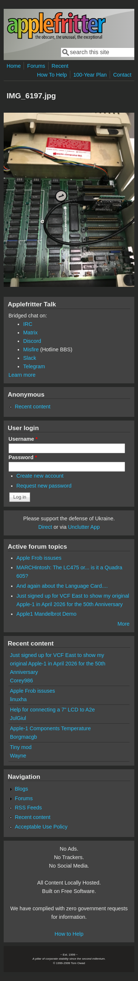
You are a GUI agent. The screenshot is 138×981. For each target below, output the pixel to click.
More (123, 624)
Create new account (40, 476)
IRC (27, 324)
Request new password (44, 486)
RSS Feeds (28, 808)
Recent (60, 66)
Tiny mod (21, 747)
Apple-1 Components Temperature (50, 728)
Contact (122, 75)
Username (23, 439)
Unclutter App (84, 527)
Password (22, 457)
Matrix (30, 332)
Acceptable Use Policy (41, 827)
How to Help (68, 934)
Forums (36, 66)
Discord (32, 341)
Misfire (31, 349)
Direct (45, 527)
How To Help (52, 75)
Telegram (34, 366)
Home (14, 66)
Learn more (22, 375)
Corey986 (21, 680)
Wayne (18, 756)
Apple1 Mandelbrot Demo (47, 614)
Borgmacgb (23, 737)
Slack (29, 358)
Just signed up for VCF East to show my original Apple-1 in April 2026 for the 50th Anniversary (57, 663)
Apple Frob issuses (39, 558)
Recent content (32, 406)
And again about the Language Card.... (62, 586)
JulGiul (18, 718)
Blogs (21, 789)
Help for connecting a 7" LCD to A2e (52, 710)
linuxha (18, 699)
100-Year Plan (90, 75)
